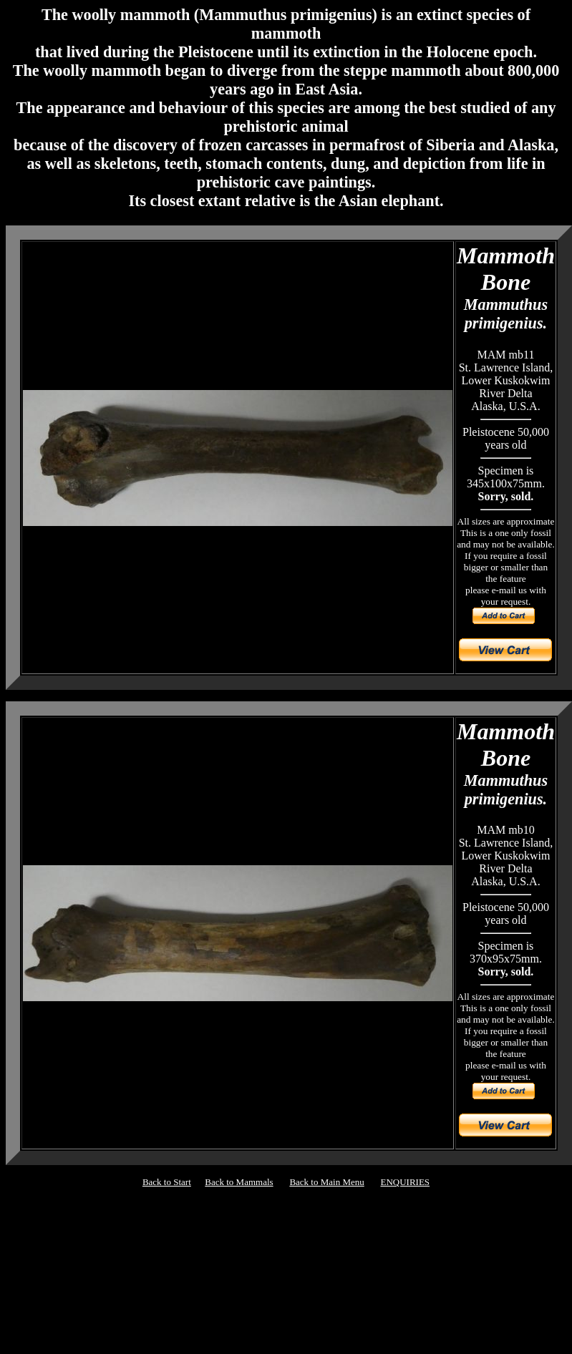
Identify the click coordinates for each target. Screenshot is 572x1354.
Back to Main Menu (326, 1182)
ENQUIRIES (405, 1182)
